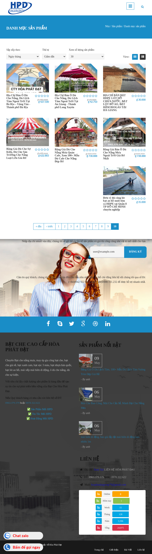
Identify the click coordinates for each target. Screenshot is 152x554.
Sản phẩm (117, 26)
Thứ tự (45, 49)
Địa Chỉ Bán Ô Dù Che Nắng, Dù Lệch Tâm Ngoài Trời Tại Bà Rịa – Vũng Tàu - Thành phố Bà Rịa (18, 101)
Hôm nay (107, 500)
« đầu (39, 226)
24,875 (120, 527)
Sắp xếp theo (13, 49)
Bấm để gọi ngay (26, 547)
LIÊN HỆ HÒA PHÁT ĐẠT (121, 469)
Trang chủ (98, 549)
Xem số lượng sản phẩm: (82, 49)
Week (107, 507)
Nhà (107, 26)
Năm (107, 521)
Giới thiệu (113, 549)
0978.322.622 (120, 477)
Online (107, 494)
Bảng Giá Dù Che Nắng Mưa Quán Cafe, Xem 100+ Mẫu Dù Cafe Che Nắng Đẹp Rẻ (67, 155)
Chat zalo (20, 535)
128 (120, 514)
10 (115, 226)
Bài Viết (128, 549)
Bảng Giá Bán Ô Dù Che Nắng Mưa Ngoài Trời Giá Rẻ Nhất (114, 154)
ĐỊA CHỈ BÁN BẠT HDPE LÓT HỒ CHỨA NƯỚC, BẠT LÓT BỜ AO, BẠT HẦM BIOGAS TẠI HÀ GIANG (115, 103)
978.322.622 (31, 402)
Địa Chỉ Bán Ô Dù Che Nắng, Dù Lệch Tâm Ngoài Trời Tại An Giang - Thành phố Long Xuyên (66, 101)
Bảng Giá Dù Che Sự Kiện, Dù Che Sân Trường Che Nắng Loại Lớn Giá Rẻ (18, 153)
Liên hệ (140, 549)
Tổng (107, 527)
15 (121, 507)
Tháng (107, 514)
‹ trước (49, 226)
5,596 (120, 521)
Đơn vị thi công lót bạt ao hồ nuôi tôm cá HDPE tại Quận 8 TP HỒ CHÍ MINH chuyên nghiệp (115, 203)
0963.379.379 (10, 402)
